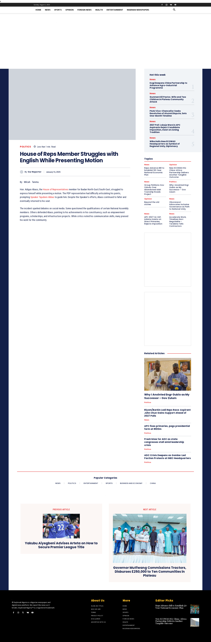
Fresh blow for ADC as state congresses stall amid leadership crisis (164, 442)
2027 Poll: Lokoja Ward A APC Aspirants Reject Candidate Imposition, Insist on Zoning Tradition (165, 129)
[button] (174, 10)
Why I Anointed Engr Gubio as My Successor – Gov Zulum (179, 188)
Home (38, 9)
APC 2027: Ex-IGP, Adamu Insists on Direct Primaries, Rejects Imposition (153, 220)
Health (99, 9)
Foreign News (84, 9)
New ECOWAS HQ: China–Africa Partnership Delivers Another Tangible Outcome (170, 621)
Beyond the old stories (151, 203)
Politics (25, 147)
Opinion (69, 9)
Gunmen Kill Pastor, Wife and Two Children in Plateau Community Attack (168, 99)
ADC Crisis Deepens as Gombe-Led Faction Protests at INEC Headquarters (167, 457)
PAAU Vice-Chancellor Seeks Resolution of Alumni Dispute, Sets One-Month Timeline (168, 113)
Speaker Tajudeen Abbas (42, 197)
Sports (58, 9)
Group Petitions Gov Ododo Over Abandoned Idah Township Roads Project (154, 189)
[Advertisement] (105, 48)
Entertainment (115, 9)
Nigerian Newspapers (138, 9)
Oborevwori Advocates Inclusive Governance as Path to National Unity (179, 205)
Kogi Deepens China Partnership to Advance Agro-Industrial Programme (168, 85)
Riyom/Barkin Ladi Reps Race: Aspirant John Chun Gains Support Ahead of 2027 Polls (167, 412)
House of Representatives (55, 189)
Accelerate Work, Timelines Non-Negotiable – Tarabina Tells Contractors (177, 221)
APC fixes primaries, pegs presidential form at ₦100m (167, 427)
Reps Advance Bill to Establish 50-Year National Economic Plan (171, 606)
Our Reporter (34, 172)
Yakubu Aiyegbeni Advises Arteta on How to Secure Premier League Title (61, 545)
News (47, 9)
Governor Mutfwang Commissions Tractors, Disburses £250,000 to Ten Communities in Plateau (149, 571)
